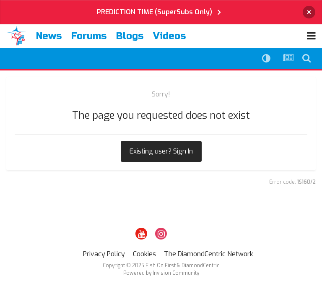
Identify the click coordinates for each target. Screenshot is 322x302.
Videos (169, 36)
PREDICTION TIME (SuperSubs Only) (154, 12)
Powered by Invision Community (161, 273)
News (49, 36)
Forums (88, 36)
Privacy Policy (104, 254)
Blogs (129, 36)
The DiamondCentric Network (208, 254)
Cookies (144, 254)
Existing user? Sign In (161, 151)
